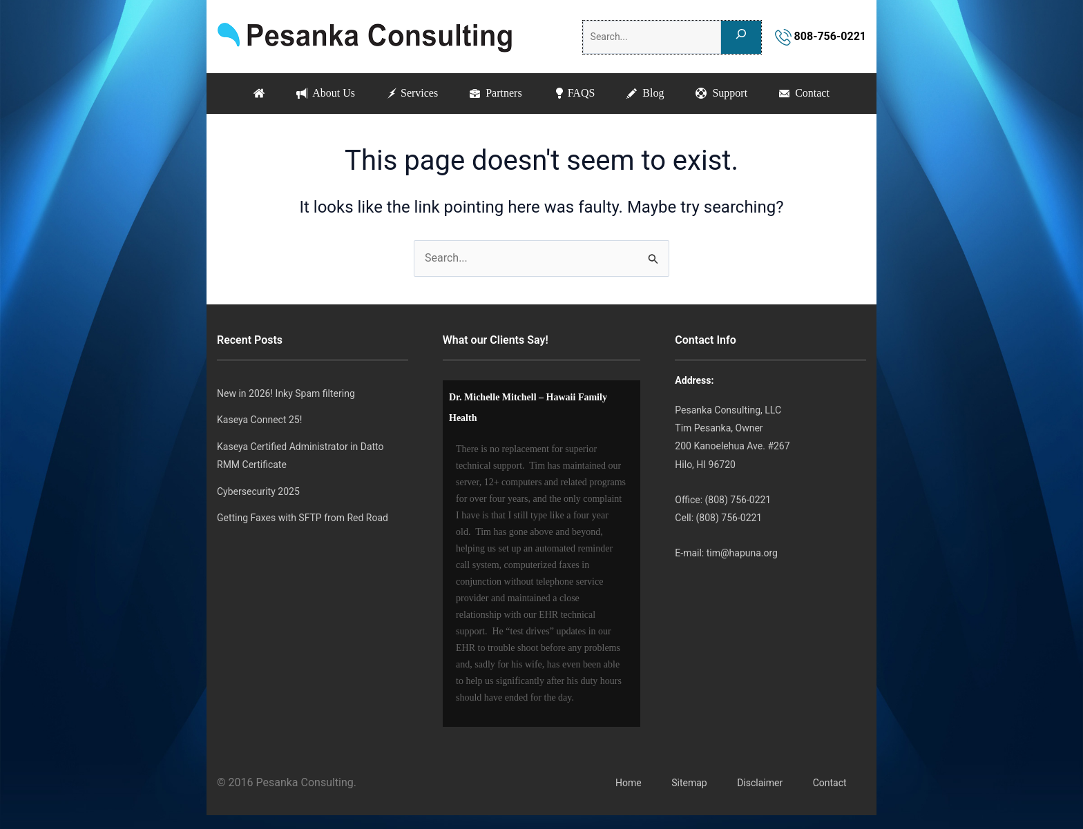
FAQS (574, 93)
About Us (325, 93)
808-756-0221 (820, 36)
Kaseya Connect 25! (259, 419)
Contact (804, 93)
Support (721, 93)
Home (628, 782)
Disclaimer (760, 782)
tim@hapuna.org (742, 552)
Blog (645, 93)
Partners (495, 93)
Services (412, 93)
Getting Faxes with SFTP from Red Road (302, 517)
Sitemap (689, 782)
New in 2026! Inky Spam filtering (286, 393)
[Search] (741, 37)
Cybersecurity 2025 (258, 491)
